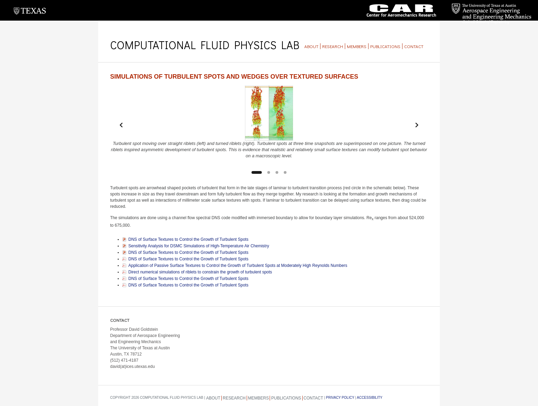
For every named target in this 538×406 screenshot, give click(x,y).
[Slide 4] (285, 172)
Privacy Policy (340, 397)
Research (332, 46)
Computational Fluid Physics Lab (204, 45)
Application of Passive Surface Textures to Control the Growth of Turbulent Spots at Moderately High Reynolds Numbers (237, 265)
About (311, 46)
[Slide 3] (277, 172)
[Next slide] (417, 125)
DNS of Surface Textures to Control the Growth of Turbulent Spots (188, 239)
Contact (413, 46)
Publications (385, 46)
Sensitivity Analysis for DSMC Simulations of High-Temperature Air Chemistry (198, 246)
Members (356, 46)
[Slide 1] (257, 172)
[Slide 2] (269, 172)
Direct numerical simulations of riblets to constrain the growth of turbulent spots (200, 272)
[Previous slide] (121, 125)
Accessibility (369, 397)
